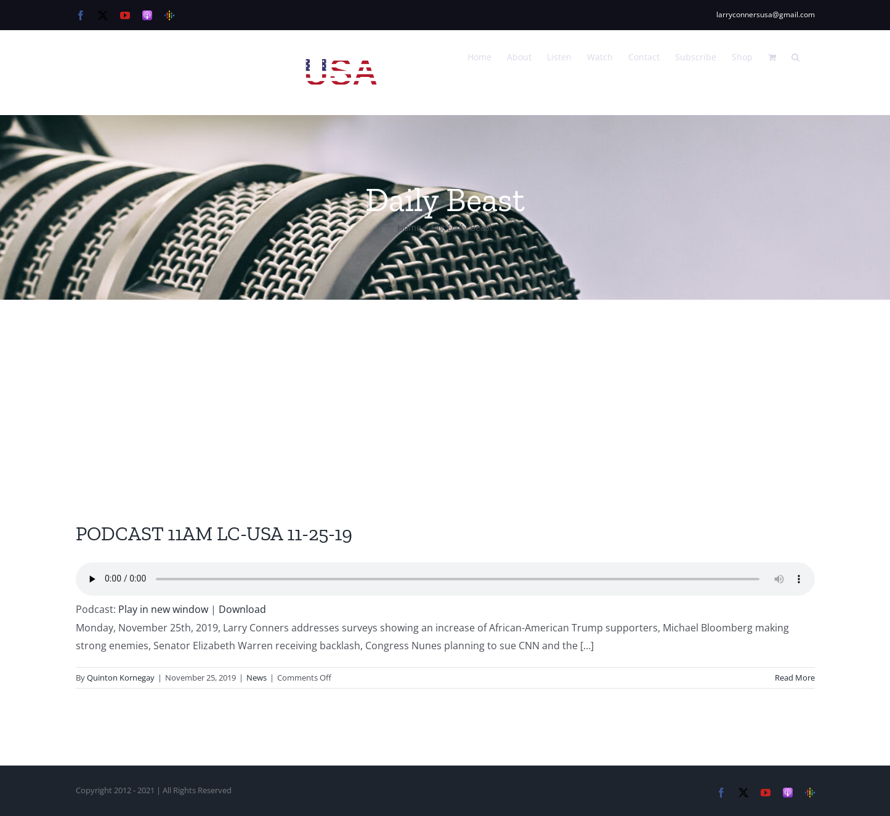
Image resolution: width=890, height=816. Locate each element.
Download (242, 609)
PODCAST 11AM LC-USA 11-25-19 (214, 533)
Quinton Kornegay (121, 677)
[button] (795, 56)
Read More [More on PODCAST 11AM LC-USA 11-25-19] (795, 677)
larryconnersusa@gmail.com (765, 14)
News (256, 677)
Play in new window (163, 609)
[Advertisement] (445, 392)
